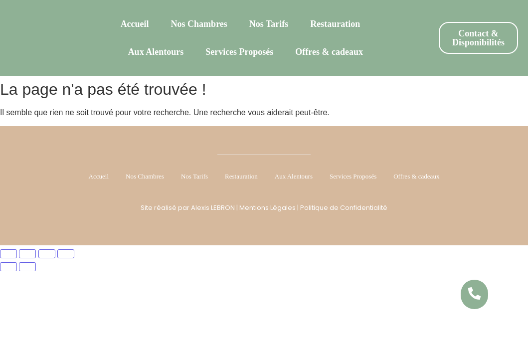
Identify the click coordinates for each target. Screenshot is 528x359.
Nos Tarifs (269, 24)
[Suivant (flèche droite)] (27, 266)
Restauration (335, 24)
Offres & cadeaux (329, 52)
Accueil (135, 24)
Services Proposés (239, 52)
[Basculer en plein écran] (27, 253)
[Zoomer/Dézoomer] (8, 253)
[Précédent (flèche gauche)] (8, 266)
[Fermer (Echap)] (65, 253)
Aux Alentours (156, 52)
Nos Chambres (199, 24)
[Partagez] (46, 253)
